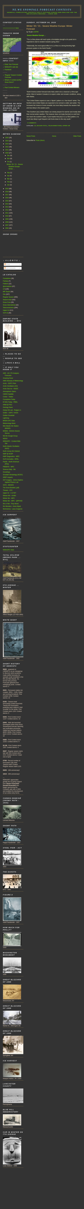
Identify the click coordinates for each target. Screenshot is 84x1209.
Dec (8, 155)
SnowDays (6, 472)
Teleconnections (55, 125)
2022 (7, 147)
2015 (7, 201)
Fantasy (5, 281)
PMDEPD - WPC (8, 467)
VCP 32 (5, 313)
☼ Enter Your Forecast (10, 64)
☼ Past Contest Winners (11, 87)
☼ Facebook (7, 70)
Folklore (5, 284)
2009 (7, 219)
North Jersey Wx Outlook (11, 451)
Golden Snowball (8, 415)
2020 (7, 153)
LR (35, 125)
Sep (8, 173)
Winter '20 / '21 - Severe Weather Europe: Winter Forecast (49, 27)
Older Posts (77, 136)
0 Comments (31, 123)
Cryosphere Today (9, 399)
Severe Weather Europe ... (36, 35)
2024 (7, 141)
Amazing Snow (8, 378)
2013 (7, 207)
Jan (8, 185)
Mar (8, 179)
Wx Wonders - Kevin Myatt (12, 506)
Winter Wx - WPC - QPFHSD (12, 501)
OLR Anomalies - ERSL (11, 459)
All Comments (10, 268)
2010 (7, 216)
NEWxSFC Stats (8, 550)
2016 (7, 198)
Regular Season (8, 297)
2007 (7, 225)
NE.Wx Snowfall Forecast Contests (41, 9)
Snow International (9, 305)
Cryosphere (7, 278)
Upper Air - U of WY (9, 493)
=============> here (11, 28)
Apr (8, 176)
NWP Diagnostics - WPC (11, 456)
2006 (7, 228)
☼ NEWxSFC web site (10, 67)
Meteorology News (9, 423)
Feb (8, 182)
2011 (7, 213)
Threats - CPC (8, 490)
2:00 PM (35, 32)
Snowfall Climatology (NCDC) (13, 475)
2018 (7, 192)
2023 (7, 144)
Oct (8, 162)
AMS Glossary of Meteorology (13, 381)
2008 (7, 222)
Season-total (42, 125)
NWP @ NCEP (8, 454)
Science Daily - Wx (9, 469)
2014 (7, 204)
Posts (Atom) (40, 140)
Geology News (8, 407)
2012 (7, 210)
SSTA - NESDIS (8, 485)
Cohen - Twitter (8, 397)
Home (54, 136)
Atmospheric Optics (9, 391)
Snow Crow (7, 302)
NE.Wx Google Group (10, 436)
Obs (4, 294)
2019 (7, 188)
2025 (7, 138)
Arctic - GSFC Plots (9, 383)
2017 (7, 195)
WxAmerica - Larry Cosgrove (12, 509)
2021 (7, 150)
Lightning (6, 418)
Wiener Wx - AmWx (9, 495)
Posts (7, 264)
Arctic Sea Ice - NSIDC (10, 389)
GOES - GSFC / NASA (10, 413)
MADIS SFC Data (9, 421)
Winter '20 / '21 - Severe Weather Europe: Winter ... (15, 166)
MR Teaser (6, 291)
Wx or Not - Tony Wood (10, 504)
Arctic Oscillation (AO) (10, 386)
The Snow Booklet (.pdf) (11, 488)
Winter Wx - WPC (9, 498)
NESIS (5, 438)
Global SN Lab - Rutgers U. (12, 410)
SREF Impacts (8, 477)
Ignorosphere (7, 286)
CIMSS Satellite (8, 394)
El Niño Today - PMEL (10, 402)
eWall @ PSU (7, 405)
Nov (8, 158)
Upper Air (66, 125)
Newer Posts (31, 136)
